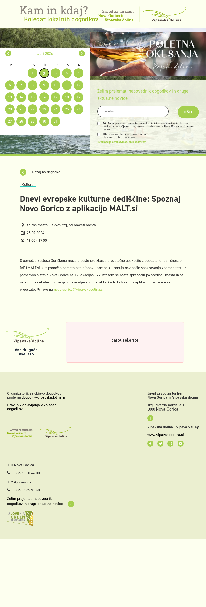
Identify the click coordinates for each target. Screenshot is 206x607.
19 (78, 97)
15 (33, 97)
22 (33, 109)
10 (55, 85)
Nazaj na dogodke (40, 171)
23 (44, 109)
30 (44, 121)
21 (21, 109)
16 (44, 97)
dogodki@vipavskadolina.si (43, 397)
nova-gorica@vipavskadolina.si (79, 289)
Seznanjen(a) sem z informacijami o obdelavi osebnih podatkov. (127, 135)
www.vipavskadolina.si (165, 435)
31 (55, 121)
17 (55, 97)
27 (10, 121)
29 (33, 121)
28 (21, 121)
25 (67, 109)
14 (21, 97)
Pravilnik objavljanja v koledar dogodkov (31, 406)
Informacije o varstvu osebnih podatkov (121, 142)
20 (10, 109)
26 (78, 109)
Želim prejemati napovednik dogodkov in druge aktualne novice (40, 501)
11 (67, 85)
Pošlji (188, 112)
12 (78, 85)
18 (67, 97)
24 (55, 109)
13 (10, 97)
